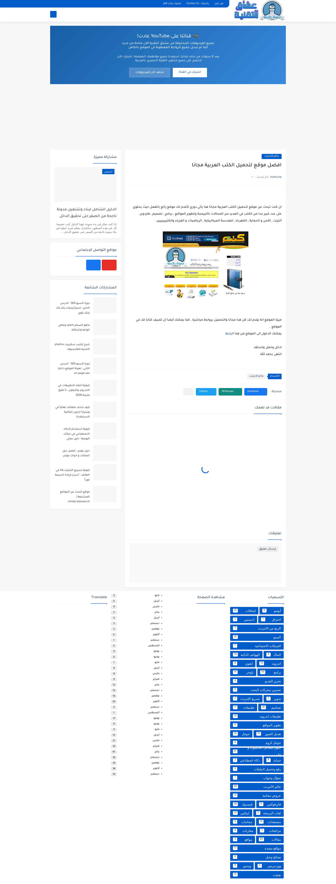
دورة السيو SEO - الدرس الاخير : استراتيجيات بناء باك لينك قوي (73, 308)
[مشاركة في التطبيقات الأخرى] (188, 392)
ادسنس (243, 619)
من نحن (218, 3)
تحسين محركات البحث (257, 690)
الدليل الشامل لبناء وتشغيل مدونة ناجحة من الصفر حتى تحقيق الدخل (87, 213)
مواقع (242, 839)
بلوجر (243, 672)
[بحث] (53, 14)
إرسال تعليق (267, 549)
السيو (257, 637)
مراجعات (270, 830)
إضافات (244, 611)
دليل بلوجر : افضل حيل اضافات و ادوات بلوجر (76, 453)
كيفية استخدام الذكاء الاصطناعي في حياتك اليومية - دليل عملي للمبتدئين (76, 435)
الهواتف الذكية (246, 655)
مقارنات (243, 830)
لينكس (241, 813)
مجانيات (242, 822)
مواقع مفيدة (257, 848)
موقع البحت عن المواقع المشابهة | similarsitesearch (75, 497)
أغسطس (153, 645)
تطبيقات (243, 707)
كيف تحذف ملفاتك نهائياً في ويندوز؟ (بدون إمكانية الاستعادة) (72, 412)
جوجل (241, 734)
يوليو (156, 651)
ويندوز (242, 866)
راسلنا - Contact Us (197, 3)
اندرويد (270, 663)
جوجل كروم (257, 743)
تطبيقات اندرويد (257, 716)
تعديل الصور (268, 734)
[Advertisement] (168, 116)
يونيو (156, 657)
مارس (156, 606)
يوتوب (257, 874)
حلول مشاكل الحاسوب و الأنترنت (257, 751)
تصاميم (271, 707)
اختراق (271, 619)
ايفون (243, 663)
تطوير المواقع (257, 725)
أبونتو (271, 611)
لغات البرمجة (268, 813)
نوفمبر (155, 629)
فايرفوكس (270, 804)
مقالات (270, 839)
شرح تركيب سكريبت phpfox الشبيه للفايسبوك (72, 347)
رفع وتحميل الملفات (257, 769)
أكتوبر (156, 634)
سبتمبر (155, 640)
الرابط (229, 334)
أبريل (156, 601)
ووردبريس (269, 866)
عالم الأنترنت (271, 156)
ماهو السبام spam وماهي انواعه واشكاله (74, 328)
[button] (255, 392)
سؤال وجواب (257, 778)
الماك (273, 655)
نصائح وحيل (257, 857)
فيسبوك (242, 804)
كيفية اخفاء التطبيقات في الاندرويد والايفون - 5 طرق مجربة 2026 (74, 390)
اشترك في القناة (190, 72)
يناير (157, 612)
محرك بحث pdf (172, 3)
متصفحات (270, 822)
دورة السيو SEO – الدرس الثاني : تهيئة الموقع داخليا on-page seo (74, 368)
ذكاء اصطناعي (246, 760)
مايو (157, 595)
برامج (270, 672)
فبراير (156, 679)
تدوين (273, 699)
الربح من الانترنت (257, 628)
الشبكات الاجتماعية (257, 646)
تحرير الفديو (257, 681)
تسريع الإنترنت (246, 699)
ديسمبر (154, 623)
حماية (273, 760)
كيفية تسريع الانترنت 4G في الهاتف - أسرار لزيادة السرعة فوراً (72, 475)
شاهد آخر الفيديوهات (149, 72)
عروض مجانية (257, 795)
